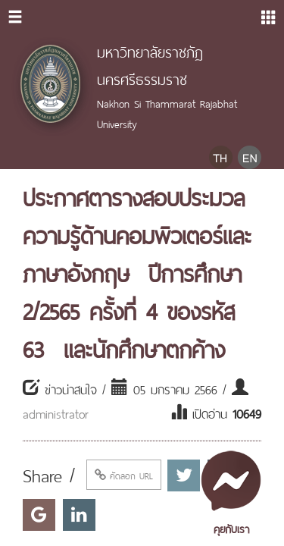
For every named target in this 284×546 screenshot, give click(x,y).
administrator (56, 412)
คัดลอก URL (124, 474)
